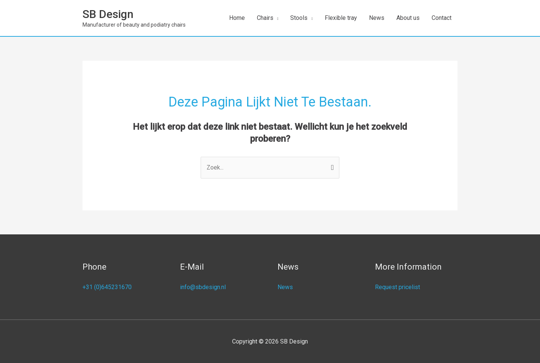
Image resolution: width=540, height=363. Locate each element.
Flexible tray (341, 17)
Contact (442, 17)
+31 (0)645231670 (107, 287)
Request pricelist (397, 287)
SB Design (108, 14)
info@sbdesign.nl (203, 287)
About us (408, 17)
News (376, 17)
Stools (299, 17)
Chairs (265, 17)
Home (237, 17)
